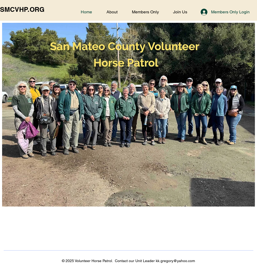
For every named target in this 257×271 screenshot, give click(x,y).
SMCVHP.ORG (22, 9)
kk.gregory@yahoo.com (175, 261)
